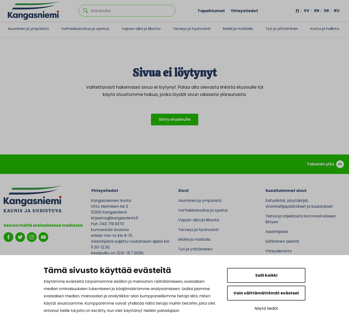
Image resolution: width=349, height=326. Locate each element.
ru (337, 10)
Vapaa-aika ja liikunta (141, 28)
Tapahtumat (211, 10)
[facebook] (8, 237)
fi (297, 10)
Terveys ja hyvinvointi (192, 28)
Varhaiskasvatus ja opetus (85, 28)
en (316, 10)
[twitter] (20, 237)
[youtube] (43, 237)
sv (306, 10)
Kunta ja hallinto (324, 28)
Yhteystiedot (244, 10)
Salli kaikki (266, 275)
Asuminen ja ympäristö (28, 28)
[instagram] (32, 237)
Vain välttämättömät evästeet (266, 293)
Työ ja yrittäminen (282, 28)
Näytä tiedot (266, 308)
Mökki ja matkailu (238, 28)
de (326, 10)
